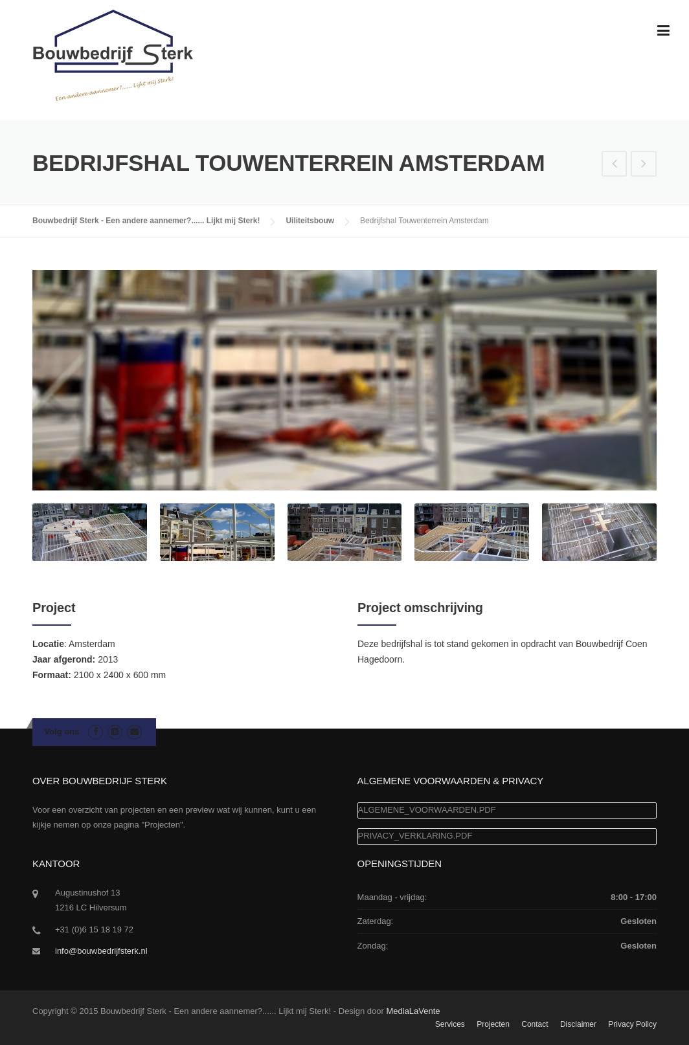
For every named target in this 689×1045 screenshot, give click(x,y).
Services (450, 1024)
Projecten (493, 1024)
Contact (534, 1024)
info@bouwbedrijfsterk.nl (101, 951)
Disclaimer (578, 1024)
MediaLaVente (413, 1011)
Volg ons (62, 731)
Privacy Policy (632, 1024)
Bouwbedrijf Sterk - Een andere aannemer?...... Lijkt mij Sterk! (146, 220)
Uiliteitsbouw (310, 220)
